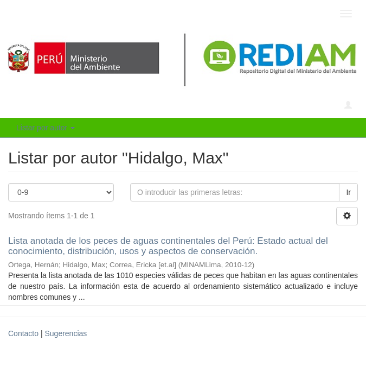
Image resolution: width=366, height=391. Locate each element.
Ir (348, 192)
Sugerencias (65, 333)
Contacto (23, 333)
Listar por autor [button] (45, 127)
